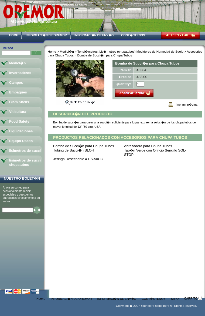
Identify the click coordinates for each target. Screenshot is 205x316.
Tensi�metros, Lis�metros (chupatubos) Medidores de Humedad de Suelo (130, 51)
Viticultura (17, 112)
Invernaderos (20, 73)
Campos (16, 82)
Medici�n (67, 51)
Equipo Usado (21, 141)
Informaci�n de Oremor (46, 35)
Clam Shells (19, 102)
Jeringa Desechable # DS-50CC (78, 159)
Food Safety (19, 121)
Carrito (193, 298)
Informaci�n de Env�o (94, 35)
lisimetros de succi (25, 151)
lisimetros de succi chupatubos (25, 162)
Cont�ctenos (133, 35)
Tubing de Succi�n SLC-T (74, 150)
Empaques (18, 92)
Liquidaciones (21, 131)
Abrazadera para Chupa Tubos (148, 146)
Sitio (175, 298)
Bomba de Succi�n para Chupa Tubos (83, 146)
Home (13, 35)
